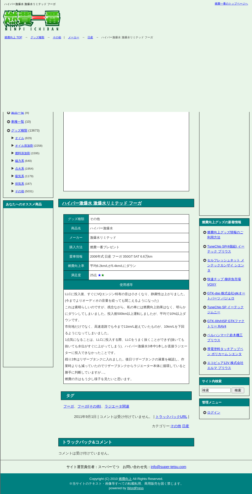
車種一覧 (17, 122)
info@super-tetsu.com (168, 467)
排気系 (19, 183)
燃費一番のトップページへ (231, 3)
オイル (19, 138)
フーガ (68, 406)
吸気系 (19, 176)
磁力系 (19, 160)
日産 (185, 426)
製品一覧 (17, 112)
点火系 (19, 168)
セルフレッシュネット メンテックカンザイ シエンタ (225, 265)
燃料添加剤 (22, 153)
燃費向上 (125, 479)
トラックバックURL (171, 417)
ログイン (213, 412)
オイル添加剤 (24, 145)
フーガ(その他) (89, 406)
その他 (57, 37)
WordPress (135, 488)
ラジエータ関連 (117, 406)
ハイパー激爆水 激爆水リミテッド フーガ (102, 203)
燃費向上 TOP (13, 37)
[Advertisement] (107, 150)
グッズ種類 (37, 37)
